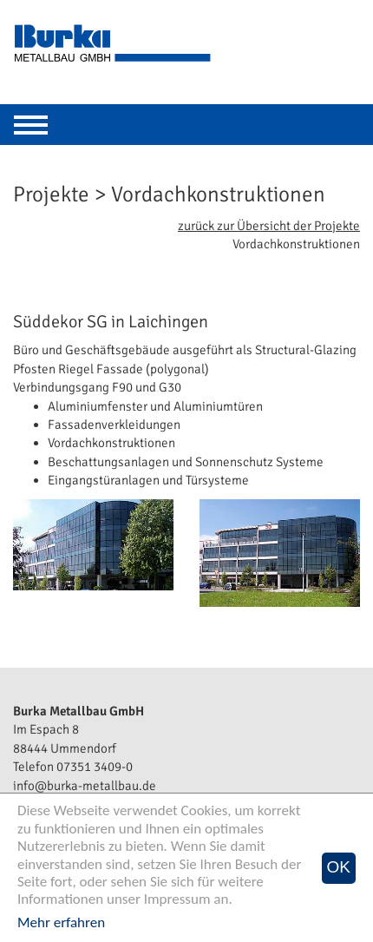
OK (338, 867)
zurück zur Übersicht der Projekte (269, 226)
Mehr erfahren (61, 922)
